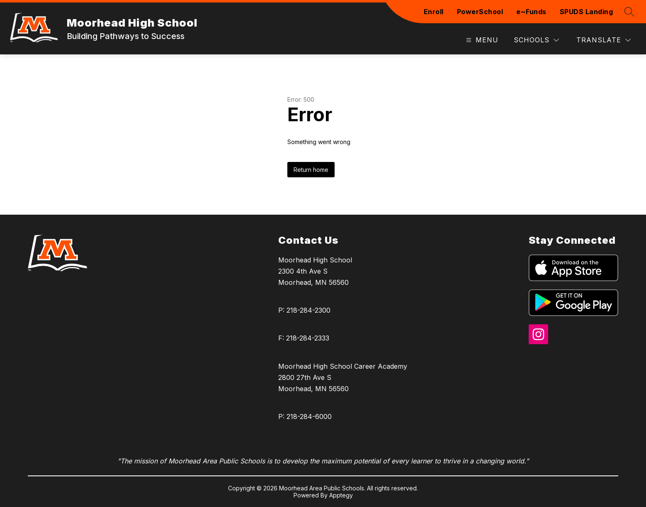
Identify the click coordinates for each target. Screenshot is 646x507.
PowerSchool (480, 11)
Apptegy (341, 495)
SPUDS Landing (586, 11)
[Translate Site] (603, 40)
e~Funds (531, 11)
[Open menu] (481, 40)
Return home (311, 169)
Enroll (434, 11)
